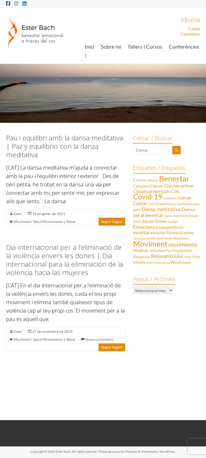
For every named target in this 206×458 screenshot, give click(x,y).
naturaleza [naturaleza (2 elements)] (157, 250)
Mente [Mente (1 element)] (168, 238)
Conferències (184, 46)
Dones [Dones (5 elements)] (161, 220)
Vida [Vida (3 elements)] (196, 256)
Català (194, 28)
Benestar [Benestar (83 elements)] (174, 178)
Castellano (190, 33)
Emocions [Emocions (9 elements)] (144, 227)
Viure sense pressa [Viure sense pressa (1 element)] (158, 262)
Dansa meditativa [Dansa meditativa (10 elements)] (161, 209)
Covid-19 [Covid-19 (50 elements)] (147, 196)
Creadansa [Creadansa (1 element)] (170, 198)
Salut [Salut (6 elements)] (178, 256)
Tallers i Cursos (144, 46)
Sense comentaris (99, 339)
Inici (89, 46)
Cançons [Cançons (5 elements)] (141, 185)
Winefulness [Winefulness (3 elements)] (181, 262)
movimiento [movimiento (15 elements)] (182, 244)
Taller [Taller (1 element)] (187, 256)
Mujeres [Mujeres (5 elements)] (140, 250)
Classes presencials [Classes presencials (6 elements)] (151, 191)
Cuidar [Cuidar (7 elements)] (140, 203)
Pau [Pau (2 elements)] (168, 250)
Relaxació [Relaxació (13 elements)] (162, 256)
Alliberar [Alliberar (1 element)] (152, 180)
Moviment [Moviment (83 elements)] (150, 243)
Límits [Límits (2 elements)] (151, 238)
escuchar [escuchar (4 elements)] (158, 232)
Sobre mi (111, 46)
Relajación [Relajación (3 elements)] (141, 256)
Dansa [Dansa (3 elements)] (161, 203)
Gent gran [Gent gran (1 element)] (139, 238)
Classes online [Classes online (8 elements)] (178, 186)
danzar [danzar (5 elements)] (148, 220)
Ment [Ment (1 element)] (159, 238)
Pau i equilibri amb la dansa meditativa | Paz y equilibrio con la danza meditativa (64, 146)
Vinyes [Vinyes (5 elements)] (139, 261)
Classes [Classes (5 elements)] (156, 185)
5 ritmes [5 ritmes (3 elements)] (139, 180)
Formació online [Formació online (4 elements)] (180, 232)
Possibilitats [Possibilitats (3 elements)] (182, 250)
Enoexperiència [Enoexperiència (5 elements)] (169, 227)
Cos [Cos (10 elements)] (175, 191)
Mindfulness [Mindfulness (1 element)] (181, 238)
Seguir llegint (111, 221)
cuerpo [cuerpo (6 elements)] (184, 197)
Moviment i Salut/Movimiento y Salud (44, 221)
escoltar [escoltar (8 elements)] (141, 232)
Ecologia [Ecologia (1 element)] (173, 221)
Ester (18, 213)
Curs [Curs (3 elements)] (152, 203)
